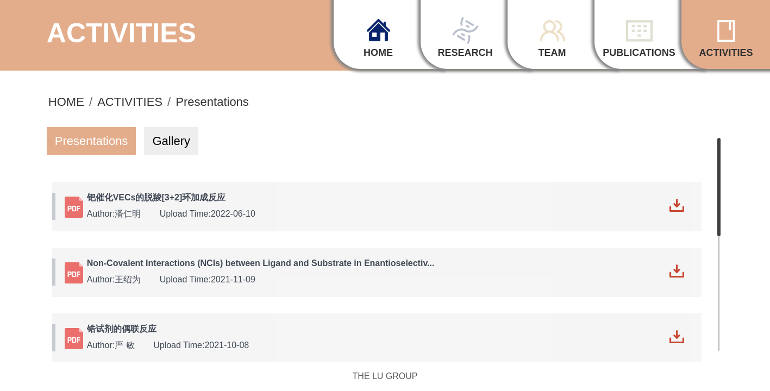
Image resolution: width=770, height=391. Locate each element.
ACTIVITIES (129, 101)
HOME (66, 101)
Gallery (171, 139)
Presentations (212, 101)
